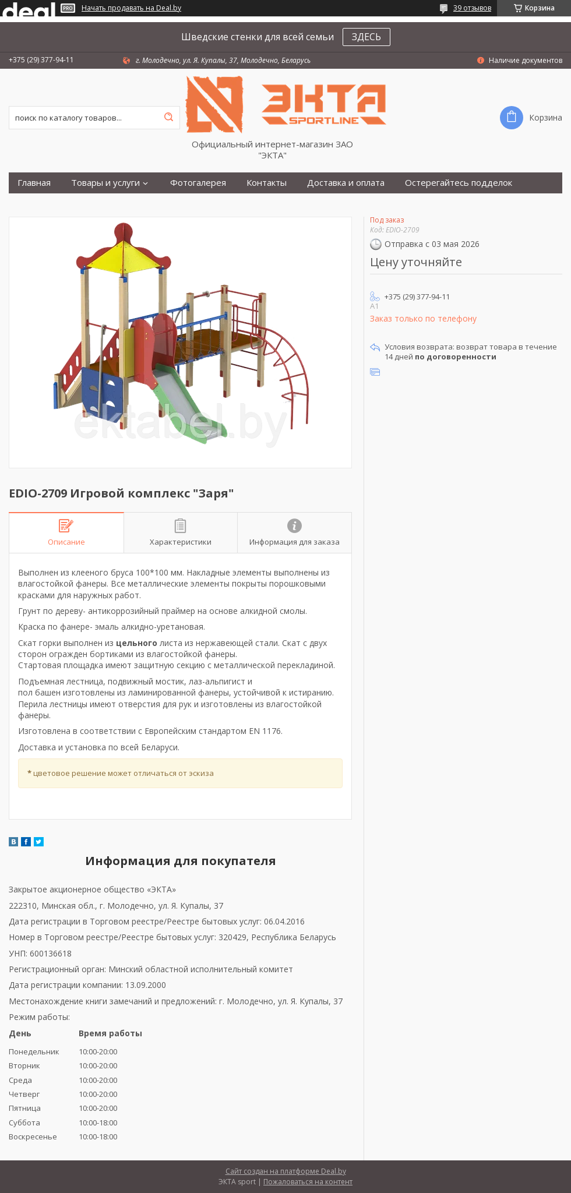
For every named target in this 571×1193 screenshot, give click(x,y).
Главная (34, 182)
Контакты (266, 182)
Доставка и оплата (346, 182)
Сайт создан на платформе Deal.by (285, 1171)
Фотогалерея (198, 182)
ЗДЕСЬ (366, 36)
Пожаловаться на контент (308, 1182)
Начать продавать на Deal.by (131, 8)
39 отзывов (472, 8)
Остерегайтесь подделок (458, 182)
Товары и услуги (105, 182)
